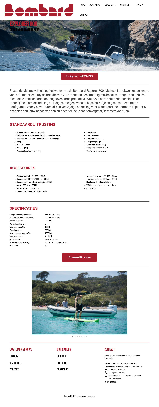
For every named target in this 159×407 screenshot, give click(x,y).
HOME (83, 8)
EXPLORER (109, 8)
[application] (113, 8)
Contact (14, 369)
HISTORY (136, 8)
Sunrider (61, 356)
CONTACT (148, 8)
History (14, 356)
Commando (62, 369)
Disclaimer (15, 363)
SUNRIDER (123, 8)
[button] (72, 336)
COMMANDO (95, 8)
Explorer (62, 363)
